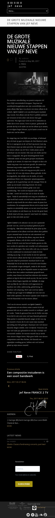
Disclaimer (41, 507)
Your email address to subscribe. (26, 475)
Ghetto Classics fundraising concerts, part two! (26, 444)
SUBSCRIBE (24, 484)
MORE (9, 426)
